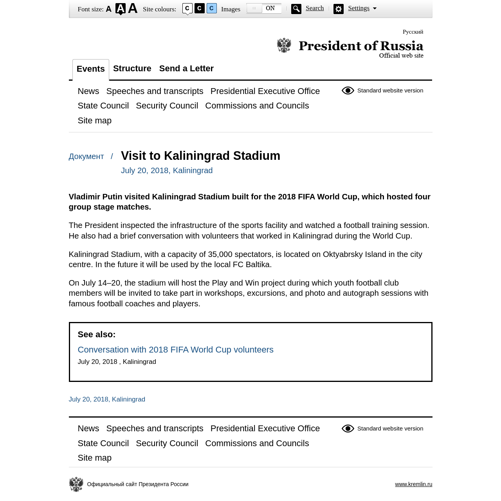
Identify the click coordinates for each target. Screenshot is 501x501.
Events (91, 69)
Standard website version (390, 90)
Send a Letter (186, 68)
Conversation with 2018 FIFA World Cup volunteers (176, 349)
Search (315, 8)
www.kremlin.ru (414, 484)
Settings (358, 8)
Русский (413, 32)
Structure (132, 68)
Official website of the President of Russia (350, 48)
